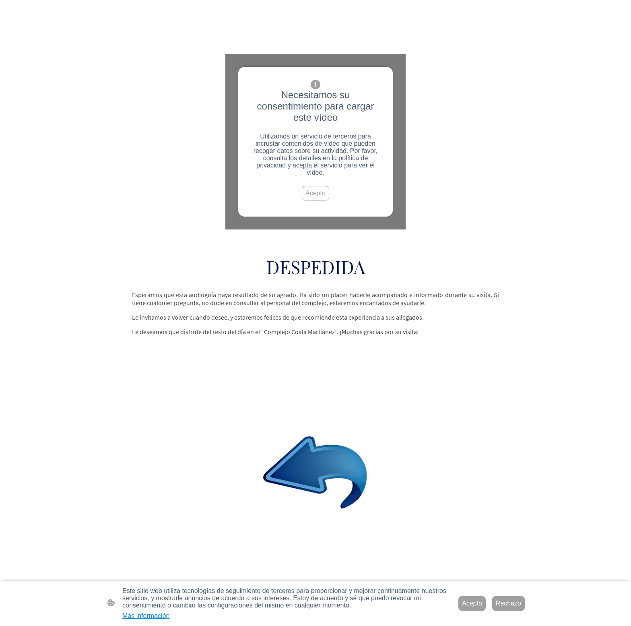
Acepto (315, 193)
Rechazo (508, 603)
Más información (145, 615)
